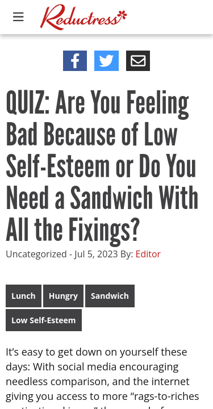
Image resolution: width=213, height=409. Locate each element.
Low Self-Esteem (43, 320)
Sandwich (110, 295)
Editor (148, 254)
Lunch (23, 295)
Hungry (63, 295)
